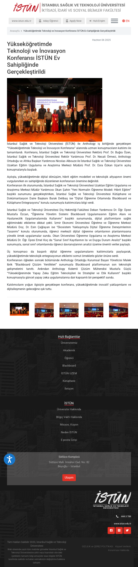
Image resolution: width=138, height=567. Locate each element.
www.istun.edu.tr (21, 20)
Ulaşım (69, 477)
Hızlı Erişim (97, 20)
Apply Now (74, 20)
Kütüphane (69, 381)
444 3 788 (123, 516)
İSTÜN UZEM (69, 373)
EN (125, 21)
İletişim (69, 388)
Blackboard (69, 365)
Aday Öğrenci (48, 20)
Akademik (69, 350)
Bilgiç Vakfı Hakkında (69, 417)
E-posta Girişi (69, 440)
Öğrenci (69, 358)
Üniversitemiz (69, 342)
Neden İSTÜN (69, 432)
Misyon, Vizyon (69, 424)
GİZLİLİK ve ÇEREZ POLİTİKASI (97, 546)
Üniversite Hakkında (69, 409)
